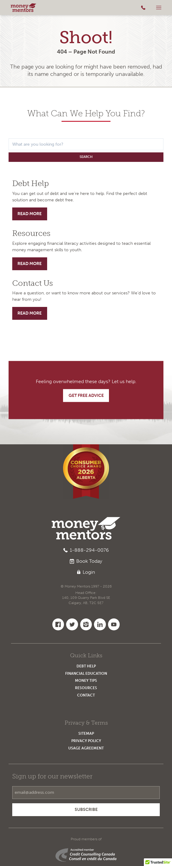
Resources (86, 687)
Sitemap (86, 733)
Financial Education (86, 673)
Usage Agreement (86, 748)
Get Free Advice (86, 395)
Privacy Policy (86, 740)
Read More (29, 213)
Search (86, 157)
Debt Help (86, 666)
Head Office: (86, 598)
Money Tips (86, 680)
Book (86, 561)
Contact (86, 695)
